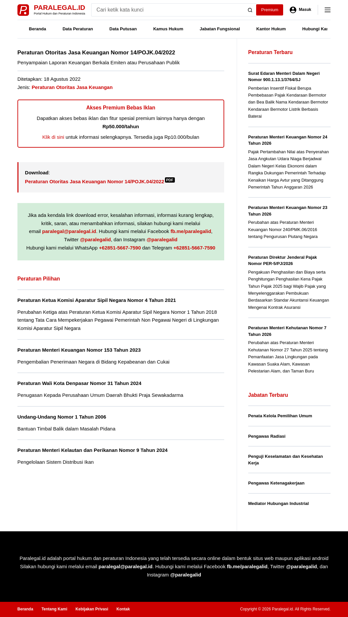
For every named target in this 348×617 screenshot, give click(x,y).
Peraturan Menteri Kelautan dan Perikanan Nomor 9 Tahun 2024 (92, 450)
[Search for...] (167, 9)
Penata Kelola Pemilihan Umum (280, 415)
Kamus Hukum (168, 28)
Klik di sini (53, 137)
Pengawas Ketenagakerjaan (276, 483)
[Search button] (250, 9)
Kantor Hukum (271, 28)
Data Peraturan (78, 28)
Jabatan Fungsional (220, 28)
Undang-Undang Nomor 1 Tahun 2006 (61, 417)
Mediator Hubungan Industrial (278, 503)
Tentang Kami (54, 609)
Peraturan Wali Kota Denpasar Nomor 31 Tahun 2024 (79, 383)
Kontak (123, 609)
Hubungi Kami (316, 28)
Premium (269, 9)
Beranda (37, 28)
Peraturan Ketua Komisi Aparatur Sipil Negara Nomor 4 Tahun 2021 (96, 300)
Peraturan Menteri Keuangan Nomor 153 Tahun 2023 (79, 350)
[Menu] (328, 10)
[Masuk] (300, 10)
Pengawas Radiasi (266, 436)
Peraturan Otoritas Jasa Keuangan (72, 87)
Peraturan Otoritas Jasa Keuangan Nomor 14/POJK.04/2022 (100, 181)
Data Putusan (123, 28)
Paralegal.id (59, 7)
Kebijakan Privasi (91, 609)
